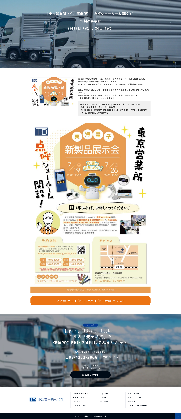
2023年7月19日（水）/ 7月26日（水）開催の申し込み (90, 301)
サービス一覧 (78, 397)
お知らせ (104, 393)
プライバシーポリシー (137, 405)
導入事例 (77, 401)
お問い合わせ (92, 374)
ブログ (103, 397)
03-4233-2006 (83, 357)
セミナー (104, 401)
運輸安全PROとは (81, 393)
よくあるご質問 (79, 405)
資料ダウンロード (135, 397)
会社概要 (131, 401)
